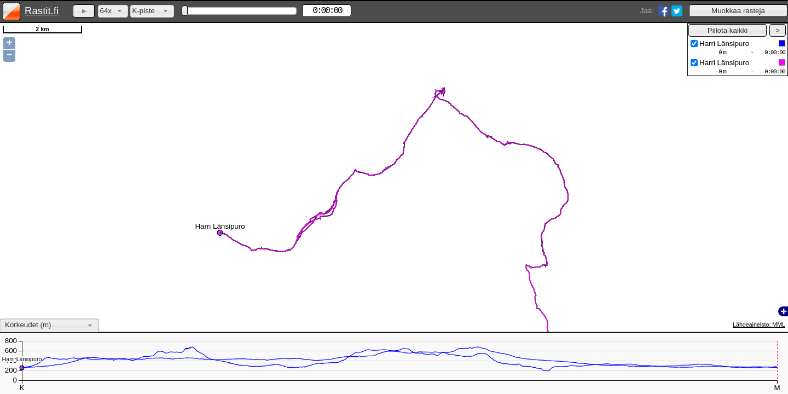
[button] (738, 10)
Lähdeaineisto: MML (759, 324)
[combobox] (113, 11)
